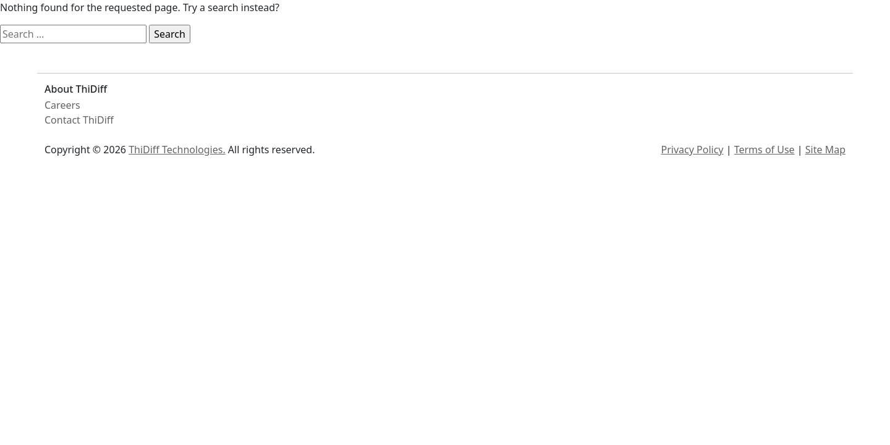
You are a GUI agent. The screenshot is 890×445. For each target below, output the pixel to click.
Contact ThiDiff (79, 120)
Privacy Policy (692, 149)
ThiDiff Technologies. (177, 149)
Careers (62, 105)
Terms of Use (764, 149)
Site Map (825, 149)
